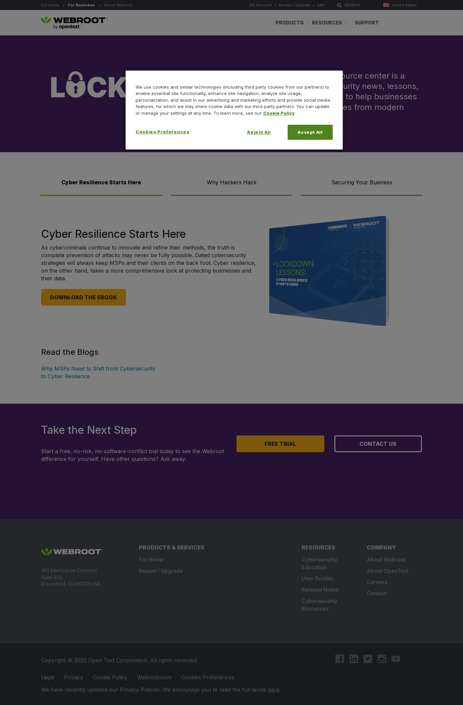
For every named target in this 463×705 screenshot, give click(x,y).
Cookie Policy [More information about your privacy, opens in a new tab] (279, 113)
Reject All (259, 132)
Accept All (310, 132)
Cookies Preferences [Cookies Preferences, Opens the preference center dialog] (162, 131)
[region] (234, 110)
